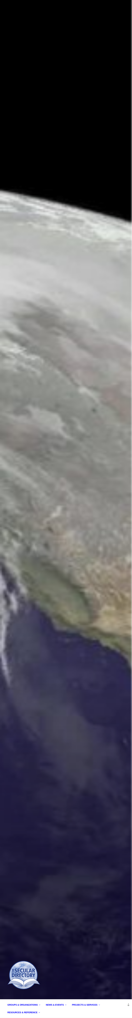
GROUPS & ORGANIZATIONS (24, 1005)
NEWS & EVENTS (56, 1005)
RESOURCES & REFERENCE (23, 1012)
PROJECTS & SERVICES (86, 1005)
